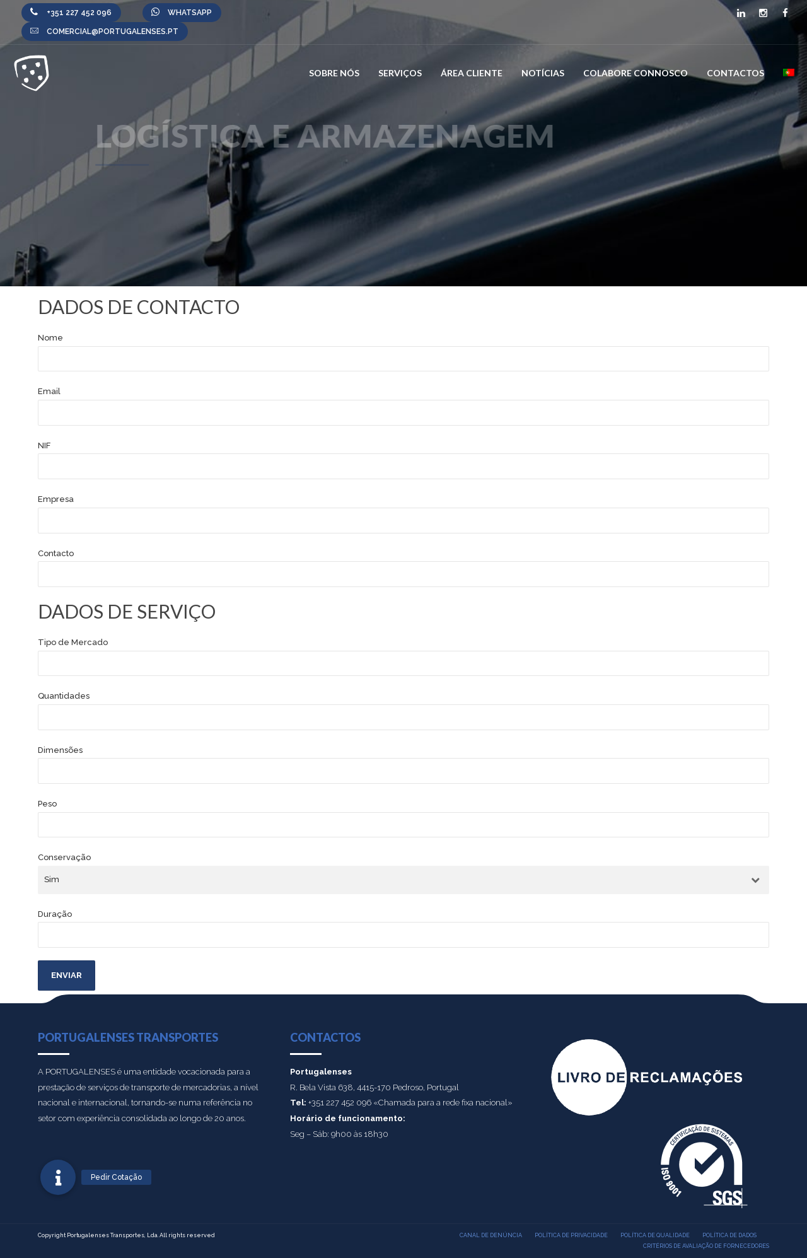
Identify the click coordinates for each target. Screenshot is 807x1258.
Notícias (542, 72)
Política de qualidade (655, 1235)
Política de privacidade (571, 1235)
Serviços (400, 72)
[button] (58, 1177)
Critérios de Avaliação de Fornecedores (706, 1246)
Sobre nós (334, 72)
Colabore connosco (635, 72)
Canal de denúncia (491, 1235)
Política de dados (729, 1235)
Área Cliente (471, 72)
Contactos (735, 72)
